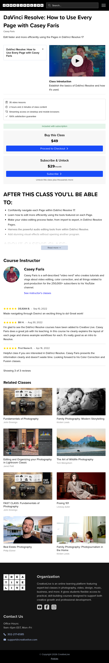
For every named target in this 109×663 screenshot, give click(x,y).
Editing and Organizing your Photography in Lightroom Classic (27, 460)
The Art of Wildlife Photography (75, 459)
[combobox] (72, 5)
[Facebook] (46, 607)
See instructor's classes (37, 293)
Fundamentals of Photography (21, 419)
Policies (54, 658)
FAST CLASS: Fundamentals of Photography (21, 504)
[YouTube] (39, 607)
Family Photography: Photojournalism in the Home (80, 548)
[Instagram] (54, 607)
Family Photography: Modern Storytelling (80, 419)
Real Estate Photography (17, 547)
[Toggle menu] (103, 5)
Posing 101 (63, 503)
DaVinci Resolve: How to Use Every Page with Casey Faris (22, 52)
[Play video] (77, 61)
